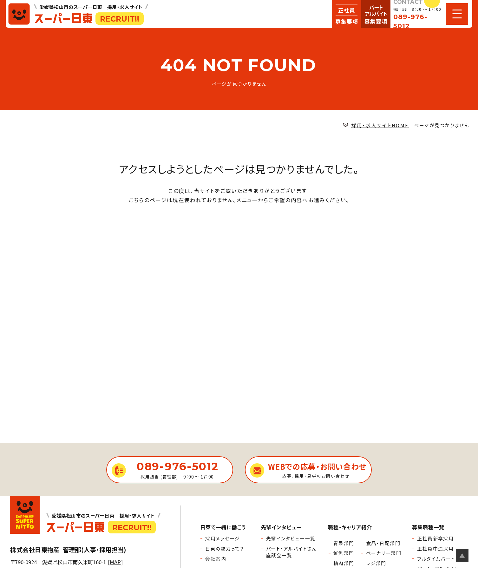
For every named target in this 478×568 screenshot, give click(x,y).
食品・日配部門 (383, 543)
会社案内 (215, 558)
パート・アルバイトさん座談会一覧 (291, 551)
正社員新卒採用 (435, 538)
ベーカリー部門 (383, 553)
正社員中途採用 (435, 548)
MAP (115, 562)
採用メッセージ (222, 538)
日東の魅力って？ (224, 548)
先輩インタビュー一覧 (291, 538)
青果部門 (343, 543)
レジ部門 (376, 563)
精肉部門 (343, 563)
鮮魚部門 (343, 553)
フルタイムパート (436, 558)
